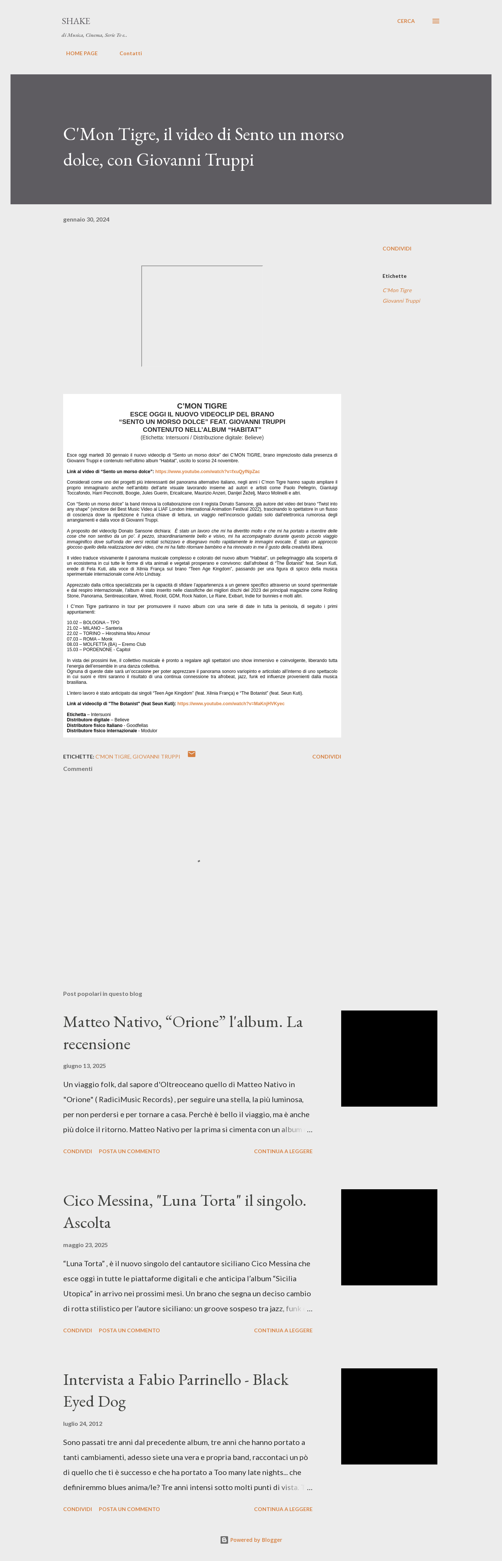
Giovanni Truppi (401, 300)
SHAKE (76, 21)
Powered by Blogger (251, 1539)
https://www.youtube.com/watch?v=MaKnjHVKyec (230, 703)
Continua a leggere (283, 1151)
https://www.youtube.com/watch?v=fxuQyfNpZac (207, 471)
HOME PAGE (77, 53)
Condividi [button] (397, 248)
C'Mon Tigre (397, 290)
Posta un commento (129, 1151)
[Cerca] (406, 21)
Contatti (126, 53)
